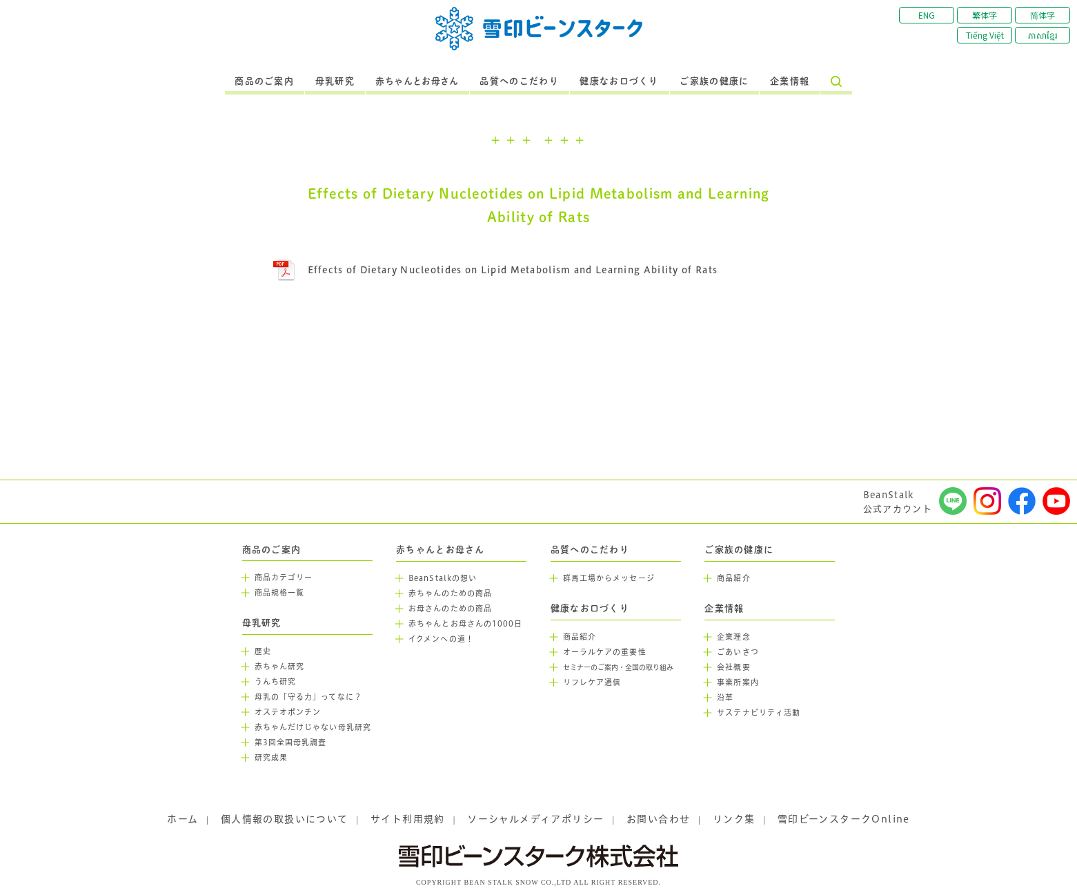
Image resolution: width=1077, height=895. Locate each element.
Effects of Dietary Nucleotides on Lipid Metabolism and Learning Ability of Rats (513, 269)
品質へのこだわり (519, 81)
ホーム (182, 819)
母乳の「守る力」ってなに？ (308, 697)
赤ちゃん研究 (280, 666)
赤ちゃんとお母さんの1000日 (465, 624)
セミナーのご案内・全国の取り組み (618, 667)
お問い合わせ (658, 819)
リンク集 (734, 819)
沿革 (725, 697)
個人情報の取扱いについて (284, 819)
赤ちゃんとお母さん (417, 81)
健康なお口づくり (619, 81)
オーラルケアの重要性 (604, 652)
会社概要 (733, 667)
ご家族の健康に (714, 81)
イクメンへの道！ (441, 639)
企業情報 (789, 81)
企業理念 (733, 637)
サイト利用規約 (407, 819)
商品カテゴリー (284, 577)
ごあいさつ (738, 652)
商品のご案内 (264, 81)
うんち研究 (276, 682)
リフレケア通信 (592, 682)
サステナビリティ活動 (758, 713)
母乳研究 (335, 81)
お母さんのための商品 (450, 608)
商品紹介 (579, 637)
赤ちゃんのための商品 (450, 593)
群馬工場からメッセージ (609, 578)
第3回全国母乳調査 (291, 742)
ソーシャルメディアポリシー (535, 819)
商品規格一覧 (280, 593)
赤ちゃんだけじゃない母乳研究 (313, 727)
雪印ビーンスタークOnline (844, 819)
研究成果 (271, 758)
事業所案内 (738, 682)
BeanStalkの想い (442, 578)
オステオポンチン (288, 712)
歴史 (263, 651)
